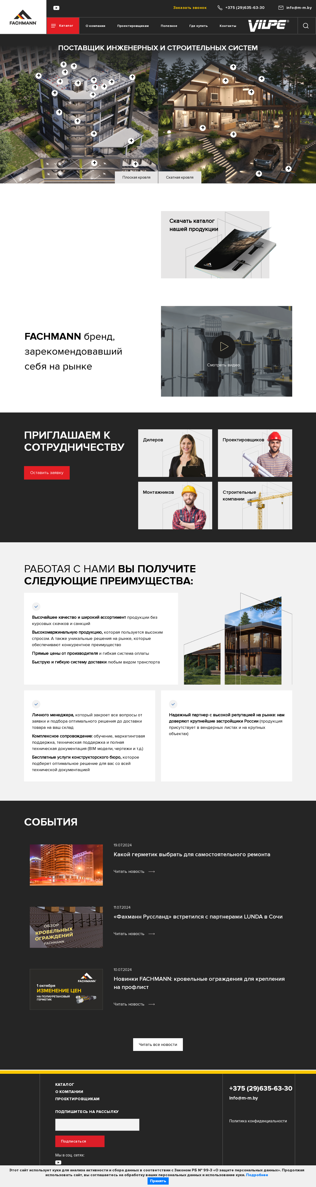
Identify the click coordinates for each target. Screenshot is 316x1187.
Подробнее (257, 1175)
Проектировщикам (137, 26)
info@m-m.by (243, 1098)
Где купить (199, 26)
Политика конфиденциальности (258, 1121)
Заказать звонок (190, 7)
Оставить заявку (23, 472)
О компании (99, 26)
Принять (158, 1181)
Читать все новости (158, 1044)
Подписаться (73, 1141)
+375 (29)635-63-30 (260, 1088)
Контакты (230, 26)
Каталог (64, 1084)
